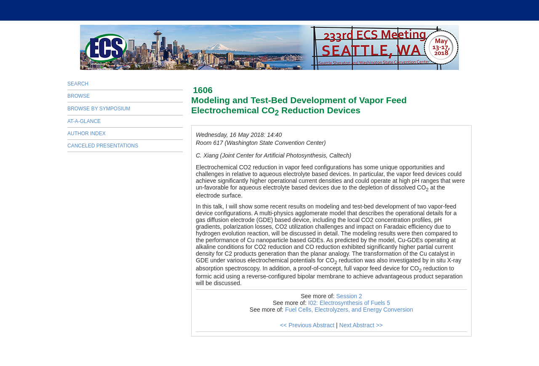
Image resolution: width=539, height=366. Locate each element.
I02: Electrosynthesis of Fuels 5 (349, 302)
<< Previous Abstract (307, 325)
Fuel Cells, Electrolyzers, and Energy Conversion (349, 309)
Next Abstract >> (361, 325)
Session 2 (349, 296)
